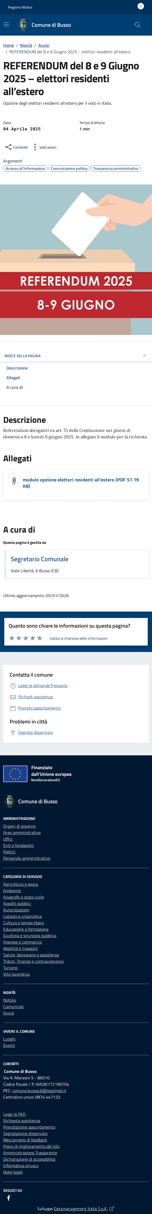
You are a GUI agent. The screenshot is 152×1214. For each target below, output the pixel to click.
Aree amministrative (22, 832)
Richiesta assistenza (21, 1120)
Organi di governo (19, 826)
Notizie (9, 1000)
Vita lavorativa (16, 974)
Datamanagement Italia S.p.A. (84, 1208)
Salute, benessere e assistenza (31, 955)
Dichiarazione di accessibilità (29, 1159)
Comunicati (13, 1006)
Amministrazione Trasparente (30, 1152)
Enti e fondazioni (18, 845)
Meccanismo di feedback (25, 1140)
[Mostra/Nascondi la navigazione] (6, 24)
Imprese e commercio (22, 942)
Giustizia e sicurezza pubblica (29, 935)
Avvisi (8, 1013)
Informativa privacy (21, 1165)
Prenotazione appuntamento (29, 1127)
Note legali (13, 1172)
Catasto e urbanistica (22, 916)
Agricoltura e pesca (20, 884)
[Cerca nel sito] (137, 24)
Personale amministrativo (26, 858)
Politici (9, 852)
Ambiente (12, 890)
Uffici (8, 839)
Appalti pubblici (17, 903)
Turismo (10, 967)
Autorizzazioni (16, 910)
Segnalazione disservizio (25, 1133)
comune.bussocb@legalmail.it (39, 1090)
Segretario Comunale (39, 559)
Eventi (9, 1045)
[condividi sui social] (16, 147)
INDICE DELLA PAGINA (76, 355)
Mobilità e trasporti (20, 948)
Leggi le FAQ (14, 1114)
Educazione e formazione (26, 929)
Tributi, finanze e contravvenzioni (33, 961)
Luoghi (9, 1039)
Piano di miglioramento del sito (31, 1146)
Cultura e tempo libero (23, 922)
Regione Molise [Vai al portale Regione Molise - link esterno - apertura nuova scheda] (20, 7)
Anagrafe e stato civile (23, 897)
